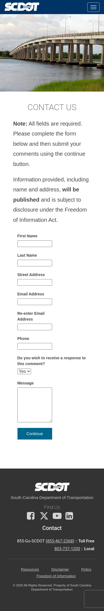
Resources (30, 569)
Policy (86, 569)
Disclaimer (60, 569)
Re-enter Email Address (31, 316)
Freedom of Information (56, 576)
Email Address (30, 294)
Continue (34, 433)
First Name (27, 236)
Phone (23, 338)
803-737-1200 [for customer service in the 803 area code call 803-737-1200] (67, 548)
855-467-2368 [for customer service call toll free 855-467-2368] (60, 541)
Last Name (27, 255)
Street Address (31, 274)
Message (25, 383)
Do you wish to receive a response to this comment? (51, 361)
